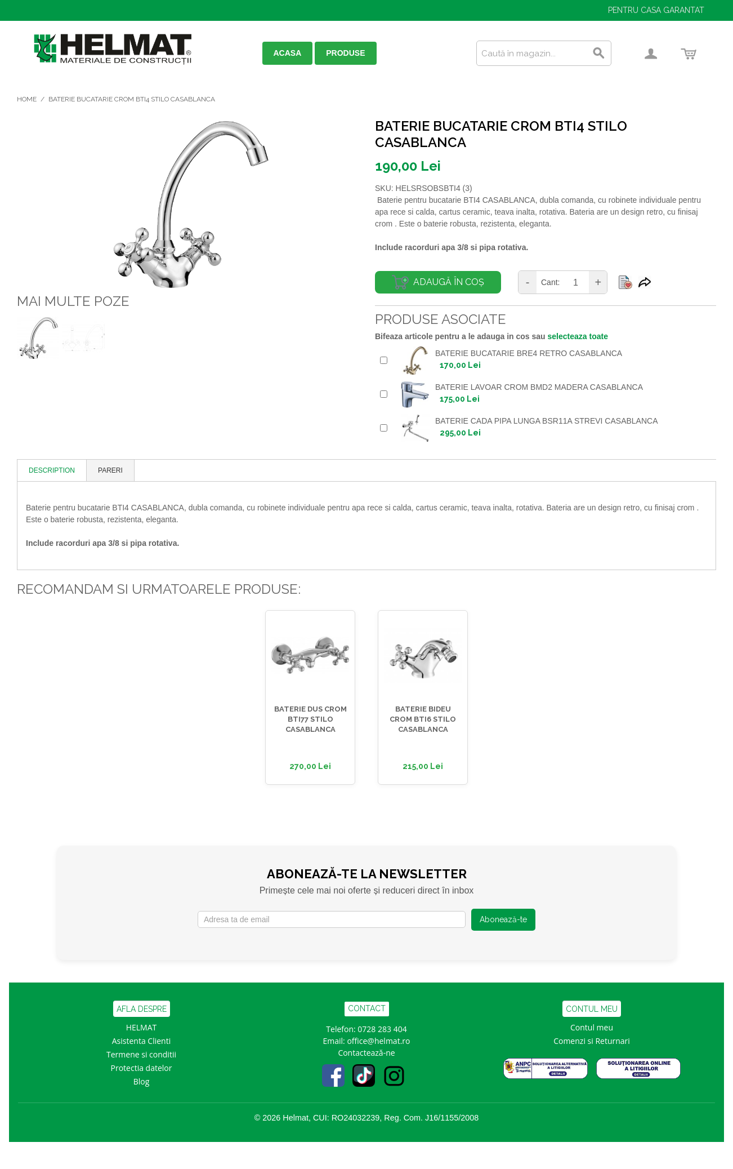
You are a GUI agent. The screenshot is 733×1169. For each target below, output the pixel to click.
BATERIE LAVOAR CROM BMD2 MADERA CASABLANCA (539, 387)
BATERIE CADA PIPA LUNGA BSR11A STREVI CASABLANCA (546, 420)
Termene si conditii (141, 1054)
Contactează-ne (366, 1052)
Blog (141, 1081)
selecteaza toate (578, 336)
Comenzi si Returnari (591, 1040)
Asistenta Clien (139, 1040)
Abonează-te (503, 919)
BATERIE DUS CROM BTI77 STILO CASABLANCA (310, 719)
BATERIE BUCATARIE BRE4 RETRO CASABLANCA (528, 353)
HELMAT (141, 1027)
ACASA (288, 52)
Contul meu (591, 1027)
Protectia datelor (141, 1068)
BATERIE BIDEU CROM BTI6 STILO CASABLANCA (423, 719)
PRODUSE (345, 52)
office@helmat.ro (378, 1040)
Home (27, 99)
